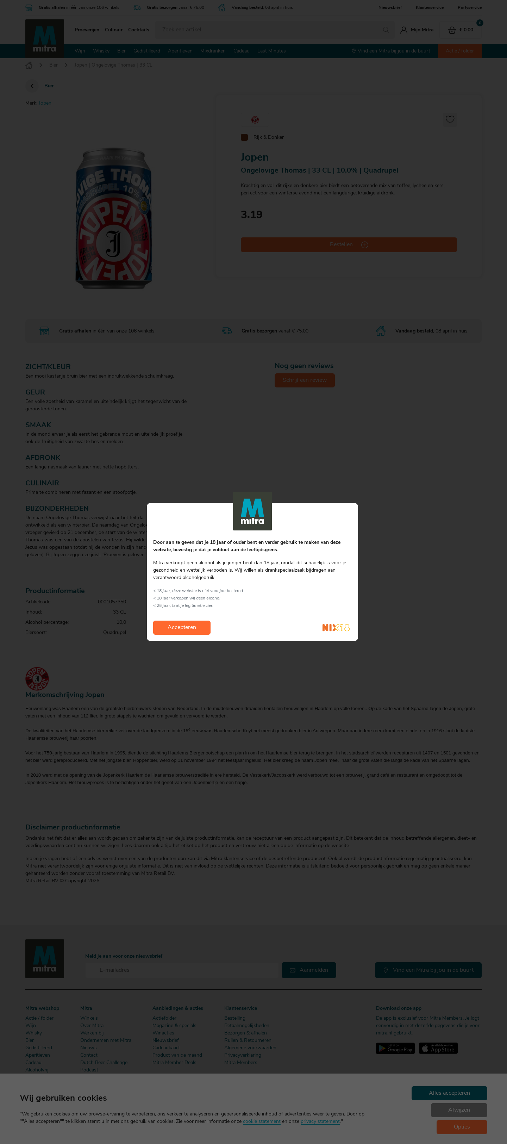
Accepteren (182, 627)
